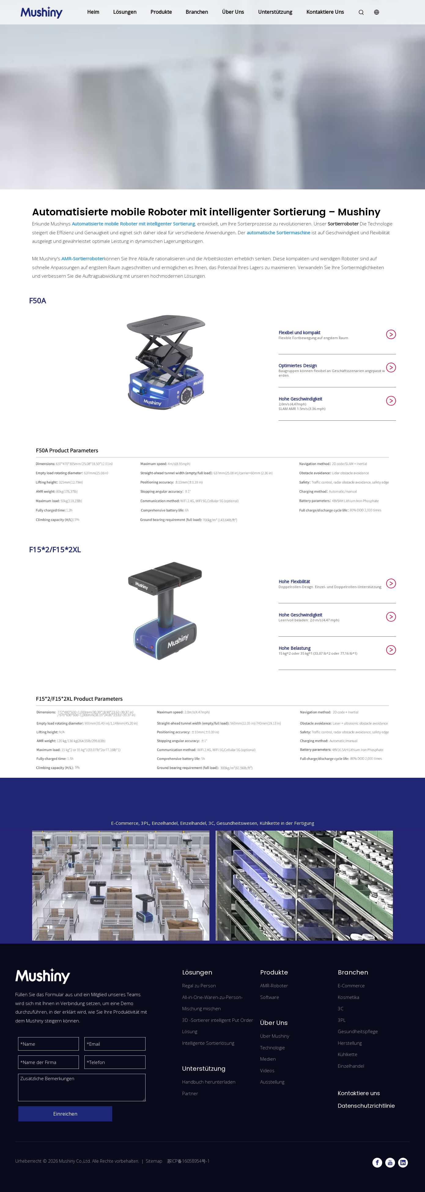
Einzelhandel (351, 1066)
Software (269, 997)
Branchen (197, 12)
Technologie (272, 1047)
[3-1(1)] (304, 886)
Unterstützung (275, 12)
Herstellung (350, 1043)
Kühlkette (347, 1054)
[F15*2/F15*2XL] (212, 731)
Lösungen (124, 12)
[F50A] (212, 483)
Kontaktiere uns (359, 1093)
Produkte (161, 12)
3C (340, 1008)
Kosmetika (348, 997)
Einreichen (65, 1113)
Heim (93, 12)
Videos (267, 1070)
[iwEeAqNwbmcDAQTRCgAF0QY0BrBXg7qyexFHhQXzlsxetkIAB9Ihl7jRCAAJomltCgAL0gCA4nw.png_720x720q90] (120, 886)
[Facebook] (377, 1163)
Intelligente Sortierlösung (208, 1043)
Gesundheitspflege (358, 1031)
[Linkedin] (403, 1163)
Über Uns (233, 12)
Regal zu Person (199, 985)
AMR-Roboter (274, 985)
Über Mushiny (274, 1036)
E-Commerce (351, 985)
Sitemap (154, 1161)
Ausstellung (272, 1082)
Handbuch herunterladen (208, 1082)
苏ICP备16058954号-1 (188, 1161)
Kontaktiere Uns (325, 12)
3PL (342, 1020)
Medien (268, 1059)
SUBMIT (391, 334)
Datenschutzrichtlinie (366, 1106)
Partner (190, 1093)
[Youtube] (390, 1163)
